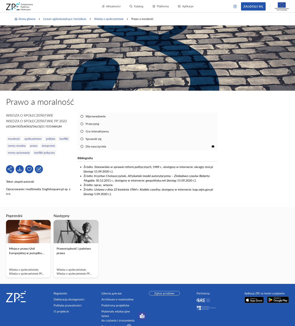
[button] (235, 6)
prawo (33, 145)
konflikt (64, 138)
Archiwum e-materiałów (117, 299)
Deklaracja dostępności (69, 299)
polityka (50, 138)
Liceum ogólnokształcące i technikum (64, 19)
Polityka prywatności (67, 305)
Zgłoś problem (164, 293)
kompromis (48, 145)
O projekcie (61, 311)
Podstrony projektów (115, 305)
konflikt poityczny (44, 152)
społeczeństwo (33, 138)
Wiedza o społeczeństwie (108, 19)
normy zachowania (19, 152)
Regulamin (60, 293)
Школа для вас (111, 293)
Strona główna (24, 19)
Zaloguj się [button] (253, 6)
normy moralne (17, 145)
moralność (14, 138)
